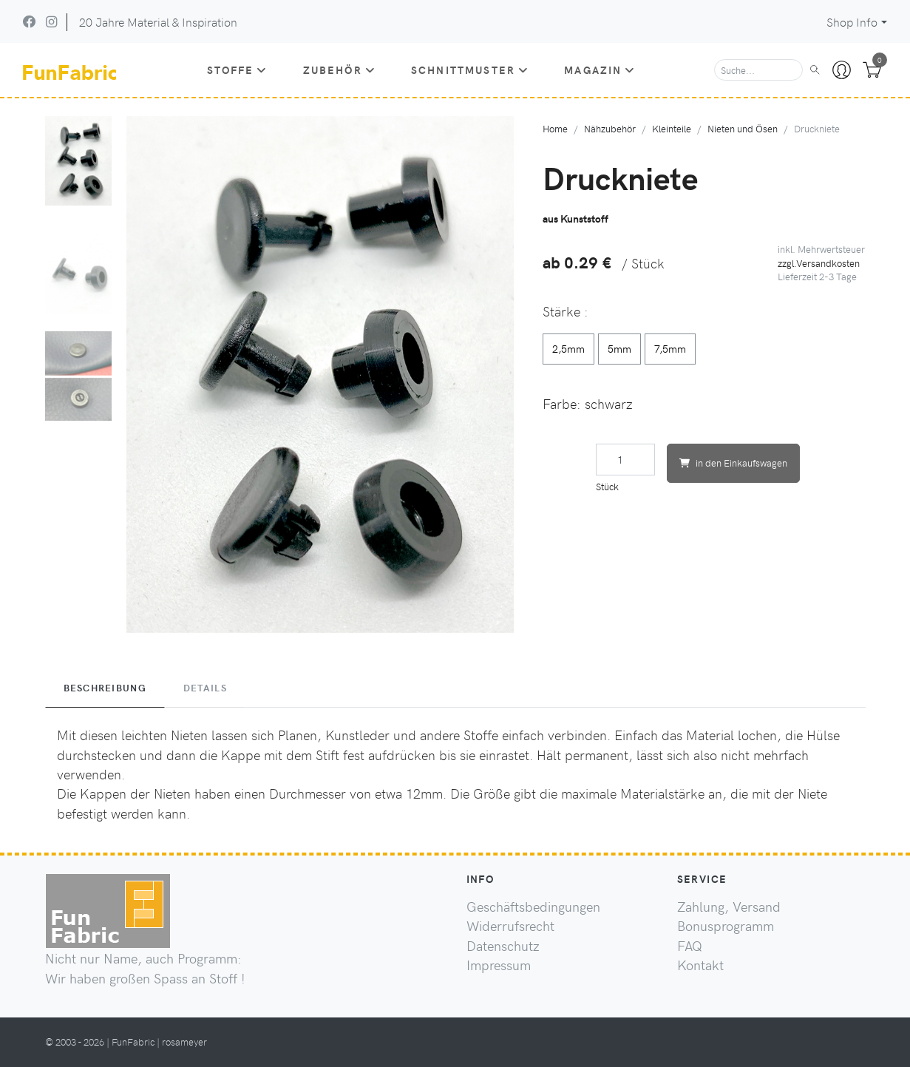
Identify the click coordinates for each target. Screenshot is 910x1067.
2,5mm (568, 348)
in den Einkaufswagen (733, 462)
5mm (619, 348)
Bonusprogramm (725, 926)
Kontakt (700, 965)
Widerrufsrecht (510, 926)
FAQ (689, 946)
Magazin (599, 69)
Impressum (498, 965)
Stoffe (237, 69)
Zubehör (339, 69)
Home (555, 128)
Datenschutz (503, 946)
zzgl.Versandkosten (819, 263)
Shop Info (851, 22)
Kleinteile (671, 128)
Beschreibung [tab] (105, 687)
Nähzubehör (610, 128)
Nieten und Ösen (742, 128)
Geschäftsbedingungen (533, 906)
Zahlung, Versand (729, 906)
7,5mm (670, 348)
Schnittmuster (470, 69)
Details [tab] (205, 687)
